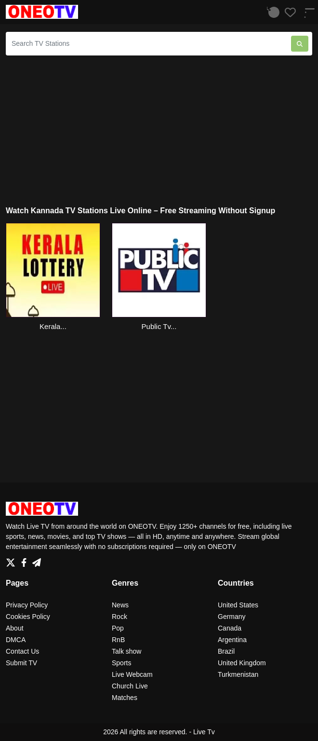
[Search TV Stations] (148, 44)
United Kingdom (242, 663)
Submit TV (21, 663)
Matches (124, 697)
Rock (119, 616)
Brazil (226, 651)
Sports (121, 663)
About (15, 628)
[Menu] (306, 11)
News (120, 605)
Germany (232, 616)
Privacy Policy (27, 605)
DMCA (16, 640)
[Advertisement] (159, 130)
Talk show (126, 651)
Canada (229, 628)
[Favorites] (287, 12)
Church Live (130, 686)
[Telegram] (36, 560)
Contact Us (22, 651)
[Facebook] (25, 560)
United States (238, 605)
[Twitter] (12, 560)
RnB (118, 640)
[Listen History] (271, 12)
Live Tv (204, 732)
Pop (118, 628)
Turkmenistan (238, 674)
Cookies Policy (28, 616)
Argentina (232, 640)
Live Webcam (132, 674)
